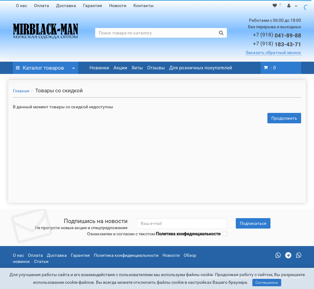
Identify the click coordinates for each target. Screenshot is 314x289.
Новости (117, 5)
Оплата (41, 5)
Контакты (143, 5)
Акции (120, 68)
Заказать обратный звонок (273, 52)
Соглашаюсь (266, 282)
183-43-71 (277, 44)
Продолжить (284, 118)
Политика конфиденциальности (126, 255)
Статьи (41, 261)
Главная (21, 90)
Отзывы (156, 68)
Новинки (99, 68)
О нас (21, 5)
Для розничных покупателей (200, 68)
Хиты (137, 68)
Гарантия (92, 5)
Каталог (45, 66)
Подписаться (253, 223)
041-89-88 (277, 35)
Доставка (66, 5)
